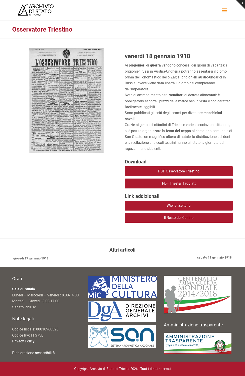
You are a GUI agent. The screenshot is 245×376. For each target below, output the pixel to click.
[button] (224, 10)
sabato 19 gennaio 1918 (214, 258)
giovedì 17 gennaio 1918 (30, 259)
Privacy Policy (23, 341)
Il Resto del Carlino (179, 218)
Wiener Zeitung (179, 205)
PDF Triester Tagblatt (179, 183)
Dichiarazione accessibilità (33, 353)
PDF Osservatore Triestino (178, 171)
